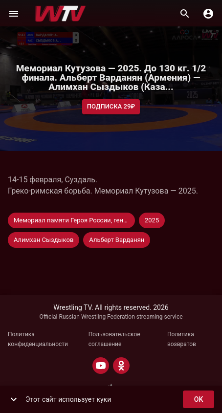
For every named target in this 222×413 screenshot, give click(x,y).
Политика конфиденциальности (38, 339)
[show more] (13, 399)
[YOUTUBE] (100, 365)
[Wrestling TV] (60, 13)
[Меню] (13, 13)
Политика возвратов (181, 339)
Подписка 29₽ (111, 106)
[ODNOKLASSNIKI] (121, 365)
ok (198, 400)
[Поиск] (185, 13)
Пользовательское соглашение (114, 339)
